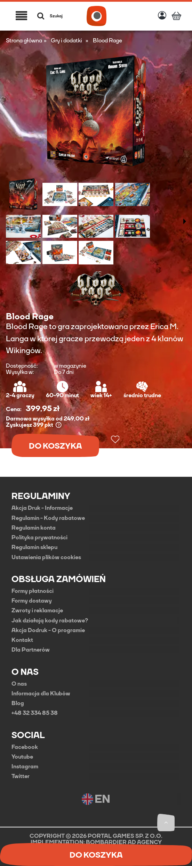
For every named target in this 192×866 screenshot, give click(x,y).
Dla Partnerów (30, 649)
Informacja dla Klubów (40, 693)
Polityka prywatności (39, 537)
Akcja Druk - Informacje (42, 508)
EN (96, 799)
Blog (17, 703)
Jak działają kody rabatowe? (49, 620)
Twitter (20, 776)
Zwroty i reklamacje (37, 610)
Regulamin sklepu (34, 547)
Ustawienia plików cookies (46, 557)
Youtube (22, 756)
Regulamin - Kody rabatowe (48, 518)
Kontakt (22, 640)
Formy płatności (32, 591)
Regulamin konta (33, 527)
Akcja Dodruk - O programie (48, 630)
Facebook (24, 747)
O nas (19, 683)
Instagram (24, 766)
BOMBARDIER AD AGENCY (124, 842)
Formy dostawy (31, 600)
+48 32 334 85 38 (34, 713)
